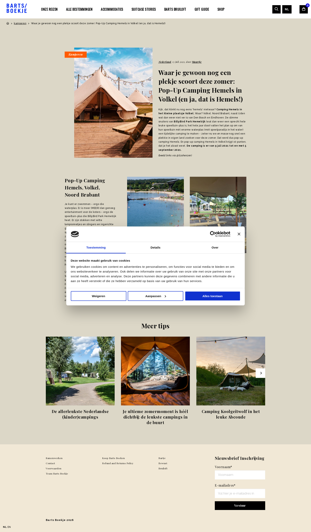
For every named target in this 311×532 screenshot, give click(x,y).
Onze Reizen (49, 9)
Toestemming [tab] (96, 247)
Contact (50, 463)
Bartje (162, 458)
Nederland (164, 61)
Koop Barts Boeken (113, 458)
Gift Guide (202, 9)
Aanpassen (155, 296)
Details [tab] (155, 247)
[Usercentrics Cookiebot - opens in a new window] (213, 234)
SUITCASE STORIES (144, 9)
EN (9, 527)
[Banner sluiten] (239, 234)
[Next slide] (260, 373)
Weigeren (98, 296)
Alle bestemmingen (79, 9)
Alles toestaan (213, 296)
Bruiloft (162, 468)
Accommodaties (112, 9)
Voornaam (223, 467)
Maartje (197, 61)
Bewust (162, 463)
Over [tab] (215, 247)
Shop (221, 9)
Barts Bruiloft (175, 9)
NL (287, 9)
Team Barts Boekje (57, 473)
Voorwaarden (53, 468)
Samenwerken (54, 458)
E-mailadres (225, 485)
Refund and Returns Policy (117, 463)
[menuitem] (49, 9)
